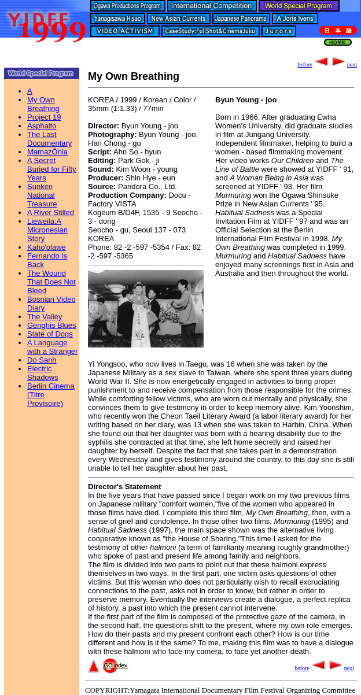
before (313, 64)
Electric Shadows (42, 373)
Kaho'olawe (46, 247)
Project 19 (44, 117)
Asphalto (42, 125)
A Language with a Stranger (52, 347)
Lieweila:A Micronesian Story (47, 230)
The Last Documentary (49, 138)
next (343, 64)
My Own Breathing (43, 104)
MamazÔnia (47, 151)
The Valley (44, 316)
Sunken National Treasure (42, 195)
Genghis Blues (51, 325)
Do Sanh (42, 360)
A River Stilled (50, 212)
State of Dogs (50, 334)
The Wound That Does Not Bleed (51, 282)
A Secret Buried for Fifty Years (51, 169)
